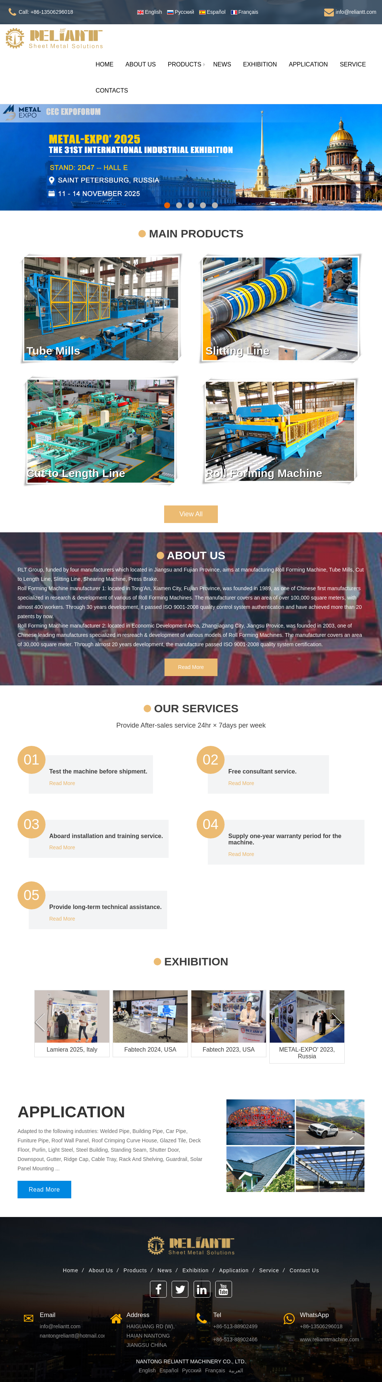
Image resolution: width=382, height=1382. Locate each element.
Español (168, 1370)
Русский (191, 1370)
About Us (101, 1270)
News (164, 1270)
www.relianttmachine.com (329, 1339)
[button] (184, 65)
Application (234, 1270)
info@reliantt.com (60, 1326)
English (147, 1370)
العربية (236, 1370)
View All (191, 514)
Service (269, 1270)
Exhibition (195, 1270)
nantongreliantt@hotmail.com (74, 1336)
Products (135, 1270)
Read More (191, 667)
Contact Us (304, 1270)
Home (70, 1270)
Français (214, 1370)
